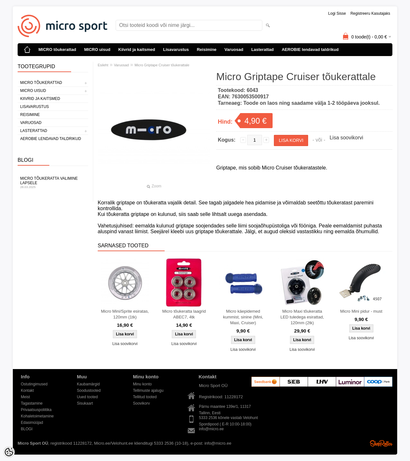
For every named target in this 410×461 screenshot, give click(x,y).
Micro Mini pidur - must (361, 311)
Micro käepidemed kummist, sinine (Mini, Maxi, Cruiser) (243, 317)
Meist (25, 397)
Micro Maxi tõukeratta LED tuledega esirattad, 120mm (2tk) (302, 317)
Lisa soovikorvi (346, 137)
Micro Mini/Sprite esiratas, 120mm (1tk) (125, 314)
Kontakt (27, 390)
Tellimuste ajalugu (148, 390)
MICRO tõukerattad (57, 49)
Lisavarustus (176, 49)
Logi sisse (337, 13)
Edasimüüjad (32, 422)
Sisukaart (85, 403)
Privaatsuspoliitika (36, 409)
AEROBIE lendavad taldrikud (310, 49)
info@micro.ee (211, 429)
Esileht (103, 65)
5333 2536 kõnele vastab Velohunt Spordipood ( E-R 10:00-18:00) (228, 418)
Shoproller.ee (381, 443)
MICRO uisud (97, 49)
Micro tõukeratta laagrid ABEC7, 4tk (184, 314)
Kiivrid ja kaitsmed (136, 49)
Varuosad (234, 49)
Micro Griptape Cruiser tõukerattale (162, 65)
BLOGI (27, 429)
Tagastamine (32, 403)
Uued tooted (87, 397)
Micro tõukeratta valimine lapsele (53, 182)
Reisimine (206, 49)
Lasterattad (262, 49)
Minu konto (142, 384)
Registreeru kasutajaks (370, 13)
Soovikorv (141, 403)
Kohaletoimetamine (37, 416)
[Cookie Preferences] (9, 452)
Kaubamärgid (88, 384)
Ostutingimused (34, 384)
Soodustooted (89, 390)
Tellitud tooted (145, 397)
